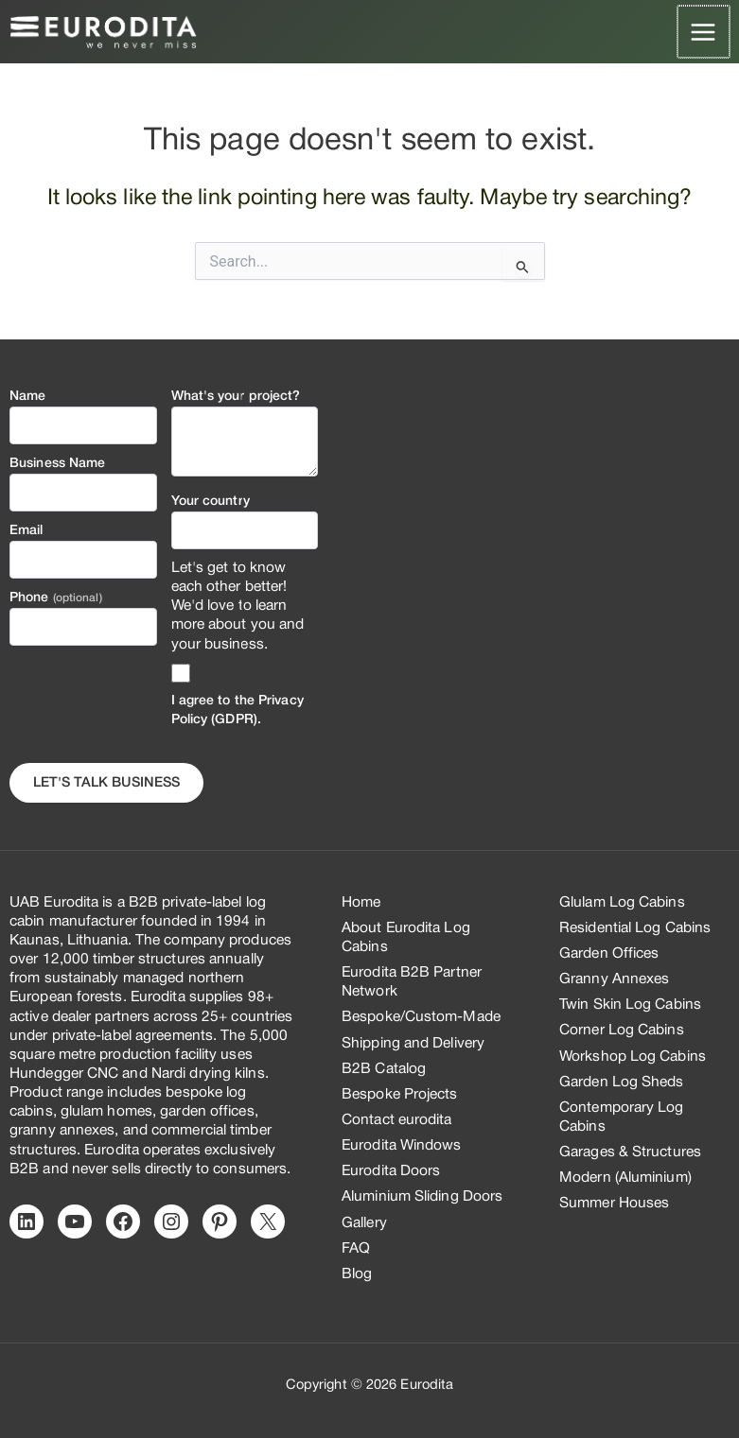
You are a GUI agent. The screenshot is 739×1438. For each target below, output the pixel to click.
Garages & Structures (630, 1152)
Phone (55, 598)
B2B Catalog (384, 1069)
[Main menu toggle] (704, 32)
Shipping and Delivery (413, 1043)
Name (27, 396)
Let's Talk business (106, 783)
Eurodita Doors (391, 1171)
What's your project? (236, 396)
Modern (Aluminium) (625, 1178)
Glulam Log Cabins (622, 903)
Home (361, 903)
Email (26, 531)
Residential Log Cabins (635, 928)
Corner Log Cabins (621, 1030)
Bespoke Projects (400, 1094)
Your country (210, 501)
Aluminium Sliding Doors (422, 1197)
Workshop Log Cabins (632, 1057)
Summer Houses (614, 1203)
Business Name (57, 464)
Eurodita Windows (402, 1145)
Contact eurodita (397, 1120)
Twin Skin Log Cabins (630, 1005)
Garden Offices (609, 954)
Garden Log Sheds (621, 1082)
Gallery (364, 1223)
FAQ (356, 1249)
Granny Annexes (614, 979)
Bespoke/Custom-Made (421, 1017)
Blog (357, 1274)
